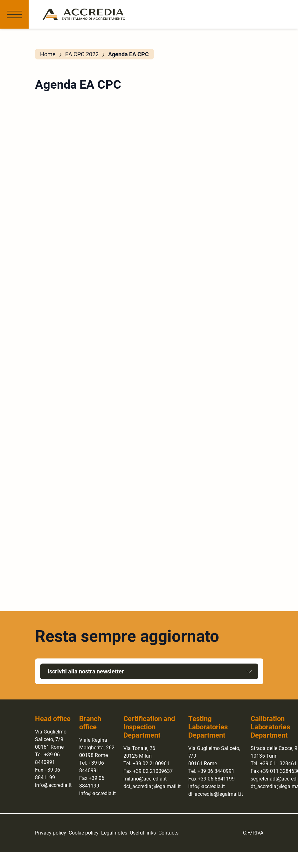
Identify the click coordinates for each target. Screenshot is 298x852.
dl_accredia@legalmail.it (215, 794)
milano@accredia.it (145, 779)
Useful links (143, 833)
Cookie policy (84, 833)
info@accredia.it (53, 785)
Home (48, 54)
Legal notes (114, 833)
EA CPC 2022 (82, 54)
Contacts (168, 833)
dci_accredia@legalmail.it (152, 786)
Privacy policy (50, 833)
